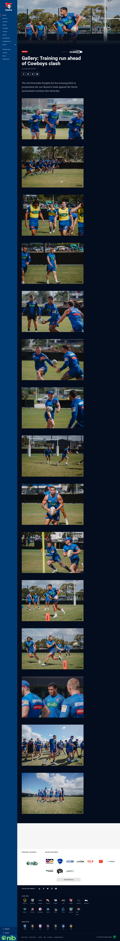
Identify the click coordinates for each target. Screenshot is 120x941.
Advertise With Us (58, 937)
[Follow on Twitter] (47, 888)
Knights (24, 51)
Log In (6, 933)
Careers (40, 937)
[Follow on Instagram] (52, 888)
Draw (5, 25)
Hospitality (6, 59)
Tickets (5, 53)
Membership (6, 49)
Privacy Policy (32, 937)
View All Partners (69, 879)
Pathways (6, 38)
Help (45, 937)
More (9, 44)
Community (7, 41)
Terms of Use (24, 937)
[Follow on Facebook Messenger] (56, 888)
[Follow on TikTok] (39, 888)
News (5, 15)
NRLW (4, 35)
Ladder (5, 28)
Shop (4, 56)
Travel (5, 21)
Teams (5, 31)
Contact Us (50, 937)
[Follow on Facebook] (43, 888)
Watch (5, 18)
